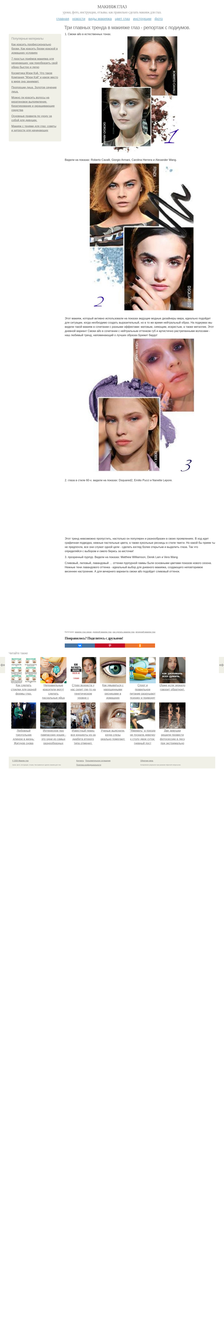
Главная (62, 19)
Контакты (80, 761)
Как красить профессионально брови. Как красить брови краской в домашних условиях (34, 48)
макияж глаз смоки (83, 632)
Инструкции (142, 19)
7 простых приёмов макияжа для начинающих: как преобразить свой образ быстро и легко (34, 63)
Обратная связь (146, 761)
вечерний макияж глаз (145, 632)
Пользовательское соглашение (98, 761)
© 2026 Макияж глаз (20, 761)
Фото (159, 19)
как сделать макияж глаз (124, 632)
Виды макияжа (100, 19)
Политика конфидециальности (88, 765)
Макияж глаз (112, 6)
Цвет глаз (122, 19)
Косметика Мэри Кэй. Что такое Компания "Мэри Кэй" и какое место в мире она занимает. (34, 77)
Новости (78, 19)
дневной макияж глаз (102, 632)
